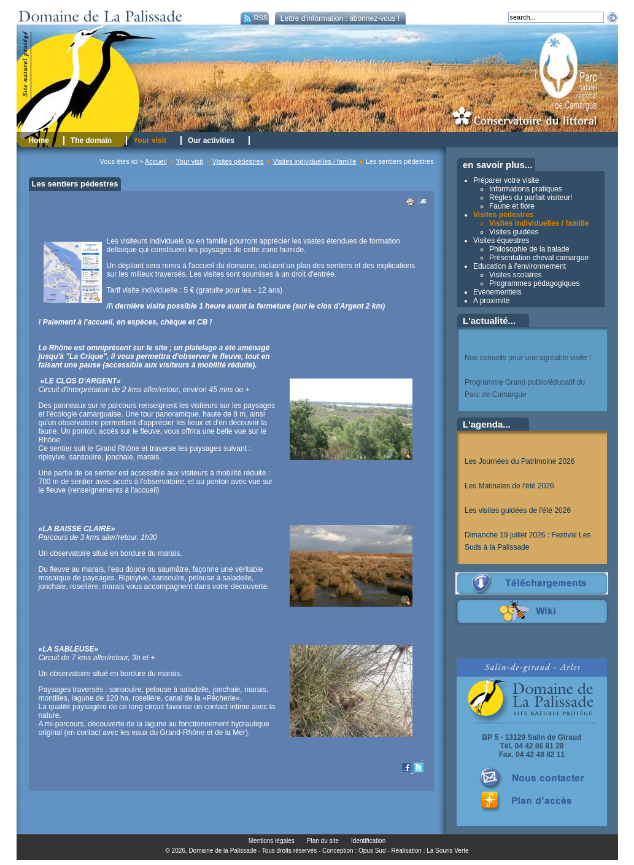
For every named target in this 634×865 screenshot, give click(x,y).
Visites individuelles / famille (315, 161)
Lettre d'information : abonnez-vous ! (340, 18)
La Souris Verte (447, 850)
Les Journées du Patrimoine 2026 (519, 461)
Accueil (155, 161)
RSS (254, 17)
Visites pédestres (238, 161)
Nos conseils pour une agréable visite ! (528, 357)
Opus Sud (371, 850)
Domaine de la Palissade (222, 850)
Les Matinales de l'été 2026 (509, 486)
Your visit (189, 161)
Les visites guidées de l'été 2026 (518, 510)
